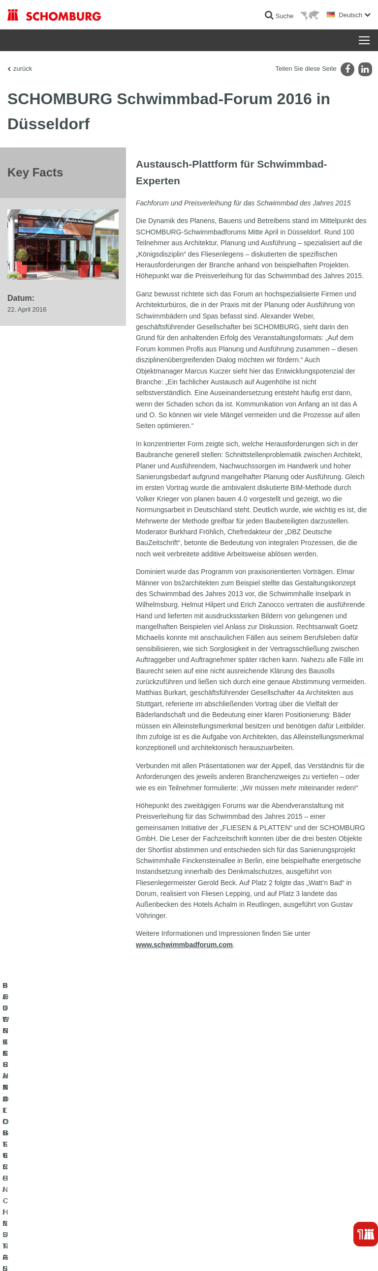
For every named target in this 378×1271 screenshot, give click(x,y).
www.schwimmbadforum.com (184, 945)
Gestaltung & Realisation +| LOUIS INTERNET (317, 1251)
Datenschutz (86, 1251)
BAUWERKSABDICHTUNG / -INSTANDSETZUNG (74, 1123)
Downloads (210, 1138)
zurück (22, 68)
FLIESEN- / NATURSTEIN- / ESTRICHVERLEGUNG (76, 1138)
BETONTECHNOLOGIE (38, 1167)
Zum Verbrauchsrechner (228, 1123)
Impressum (55, 1251)
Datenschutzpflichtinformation (139, 1251)
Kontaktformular (217, 1153)
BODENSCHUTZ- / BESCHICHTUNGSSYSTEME (73, 1153)
